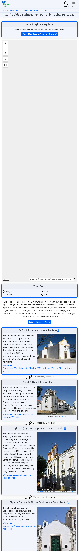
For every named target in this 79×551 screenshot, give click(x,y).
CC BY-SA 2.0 (61, 416)
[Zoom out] (5, 48)
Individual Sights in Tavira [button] (39, 322)
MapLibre (33, 279)
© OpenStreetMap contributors (61, 279)
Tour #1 (44, 10)
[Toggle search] (66, 4)
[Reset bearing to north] (5, 53)
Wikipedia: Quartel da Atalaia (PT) (18, 414)
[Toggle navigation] (74, 4)
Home (4, 10)
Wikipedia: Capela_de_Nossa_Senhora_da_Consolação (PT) (19, 526)
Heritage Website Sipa (52, 368)
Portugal (28, 10)
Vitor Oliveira (42, 491)
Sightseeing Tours (16, 10)
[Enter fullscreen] (5, 65)
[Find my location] (5, 59)
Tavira (36, 10)
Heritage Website (11, 417)
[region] (39, 161)
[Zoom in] (5, 43)
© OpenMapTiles (44, 279)
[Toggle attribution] (74, 279)
